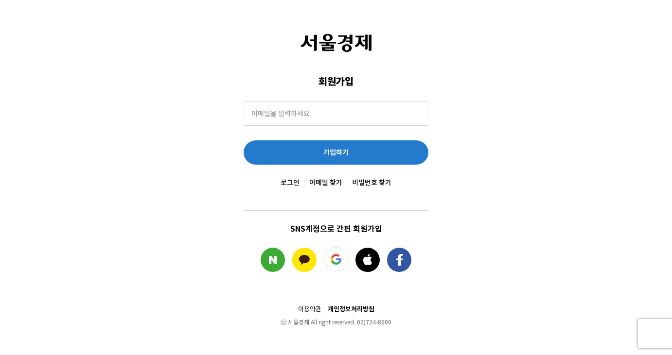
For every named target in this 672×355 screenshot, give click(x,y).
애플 (367, 260)
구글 (336, 259)
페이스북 (399, 260)
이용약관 (309, 309)
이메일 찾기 (325, 182)
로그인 (290, 182)
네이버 (273, 260)
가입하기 (336, 152)
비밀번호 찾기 (371, 182)
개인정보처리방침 (351, 309)
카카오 (304, 260)
